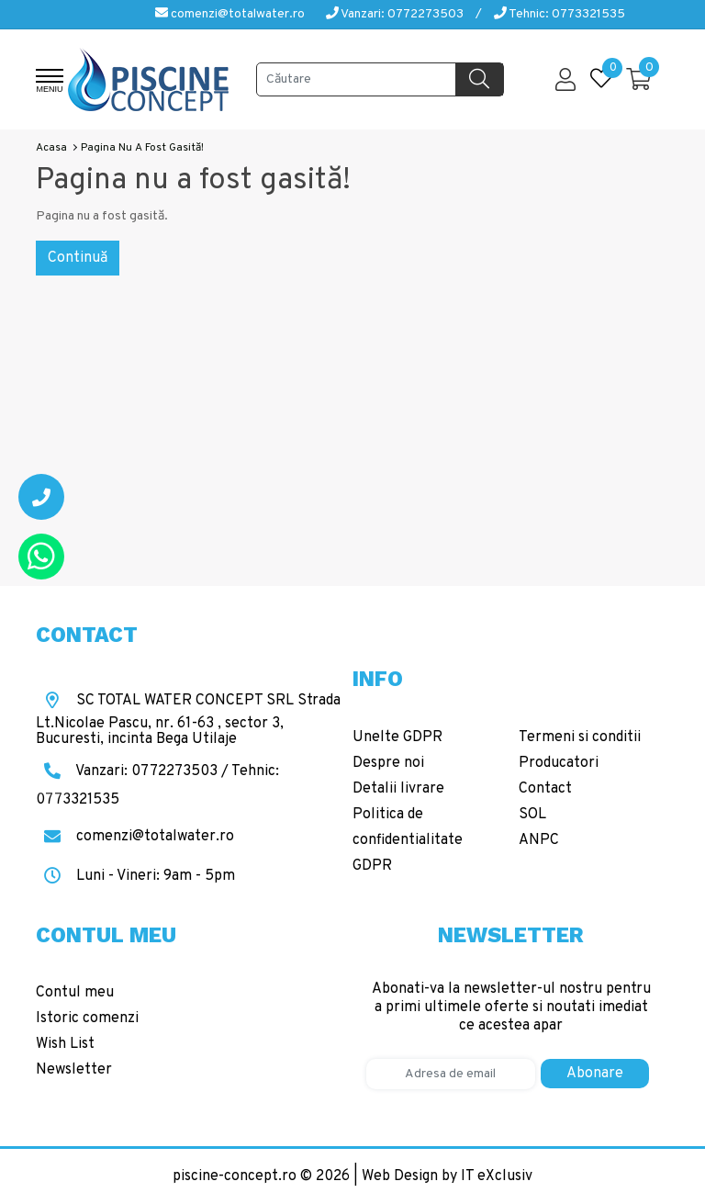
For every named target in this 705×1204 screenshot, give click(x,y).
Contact (545, 789)
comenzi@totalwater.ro (230, 14)
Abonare (594, 1073)
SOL (532, 814)
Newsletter (74, 1070)
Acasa (51, 148)
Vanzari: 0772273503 (395, 14)
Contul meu (75, 993)
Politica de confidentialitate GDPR (407, 840)
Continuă (77, 258)
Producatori (559, 763)
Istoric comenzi (87, 1018)
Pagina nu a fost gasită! (142, 148)
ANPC (539, 840)
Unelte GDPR (397, 737)
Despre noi (388, 763)
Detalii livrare (398, 789)
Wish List (65, 1044)
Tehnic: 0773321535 (559, 14)
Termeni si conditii (580, 737)
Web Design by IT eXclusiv (447, 1176)
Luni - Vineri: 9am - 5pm (135, 876)
